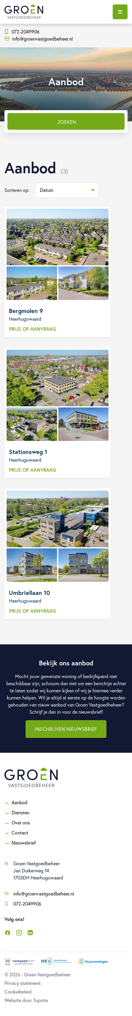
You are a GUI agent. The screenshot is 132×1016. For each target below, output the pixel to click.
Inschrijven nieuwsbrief (66, 729)
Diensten (20, 812)
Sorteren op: (16, 190)
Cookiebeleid (18, 991)
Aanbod (19, 802)
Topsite (40, 1000)
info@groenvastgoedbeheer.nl (38, 39)
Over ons (21, 822)
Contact (20, 832)
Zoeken (67, 122)
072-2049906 (22, 31)
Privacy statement (22, 983)
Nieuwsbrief (24, 843)
